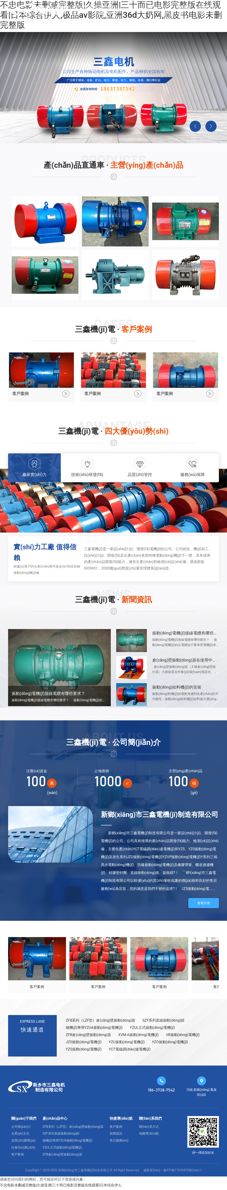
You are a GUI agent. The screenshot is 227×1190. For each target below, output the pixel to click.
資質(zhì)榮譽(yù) (23, 1142)
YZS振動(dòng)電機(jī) (84, 1051)
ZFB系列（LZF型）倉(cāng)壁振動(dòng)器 (100, 1022)
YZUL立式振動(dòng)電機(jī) (152, 1029)
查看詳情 (203, 905)
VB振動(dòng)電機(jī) (183, 1037)
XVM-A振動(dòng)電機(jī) (138, 1037)
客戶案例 (125, 9)
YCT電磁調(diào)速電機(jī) (130, 1051)
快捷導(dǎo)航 (121, 1120)
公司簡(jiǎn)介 (163, 10)
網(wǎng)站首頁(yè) (83, 10)
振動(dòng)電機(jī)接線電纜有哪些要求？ (189, 635)
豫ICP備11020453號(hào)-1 (182, 1172)
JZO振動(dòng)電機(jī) (84, 1044)
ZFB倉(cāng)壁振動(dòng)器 (88, 1037)
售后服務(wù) (184, 10)
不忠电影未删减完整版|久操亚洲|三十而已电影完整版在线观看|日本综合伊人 (61, 1187)
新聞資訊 (146, 9)
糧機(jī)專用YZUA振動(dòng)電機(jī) (94, 1029)
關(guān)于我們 (23, 1120)
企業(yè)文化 (20, 1135)
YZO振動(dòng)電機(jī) (170, 1044)
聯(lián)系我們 (207, 10)
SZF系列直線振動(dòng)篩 (163, 1022)
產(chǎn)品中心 (55, 1120)
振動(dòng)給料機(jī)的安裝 (176, 689)
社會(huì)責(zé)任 (23, 1149)
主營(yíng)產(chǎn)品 (103, 10)
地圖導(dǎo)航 (149, 1135)
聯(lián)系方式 (149, 1128)
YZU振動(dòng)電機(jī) (127, 1044)
